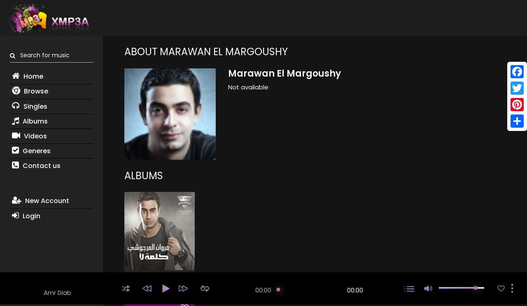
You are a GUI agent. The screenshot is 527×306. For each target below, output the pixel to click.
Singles (29, 106)
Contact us (36, 166)
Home (27, 76)
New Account (40, 201)
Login (26, 216)
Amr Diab (57, 292)
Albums (30, 121)
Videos (29, 136)
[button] (126, 288)
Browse (30, 91)
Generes (31, 151)
